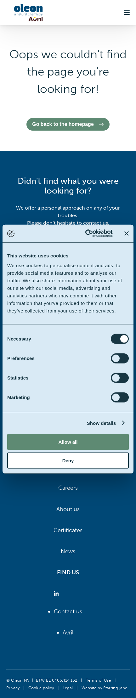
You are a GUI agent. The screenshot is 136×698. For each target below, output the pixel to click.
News (68, 551)
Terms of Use (98, 680)
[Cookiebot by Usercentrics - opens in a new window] (86, 233)
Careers (68, 487)
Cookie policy (41, 687)
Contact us (68, 611)
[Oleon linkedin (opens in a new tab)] (57, 593)
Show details (101, 422)
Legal (68, 687)
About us (68, 509)
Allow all (68, 442)
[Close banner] (126, 233)
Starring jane (115, 687)
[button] (127, 12)
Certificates (68, 530)
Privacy (13, 687)
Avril (68, 632)
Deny (68, 460)
